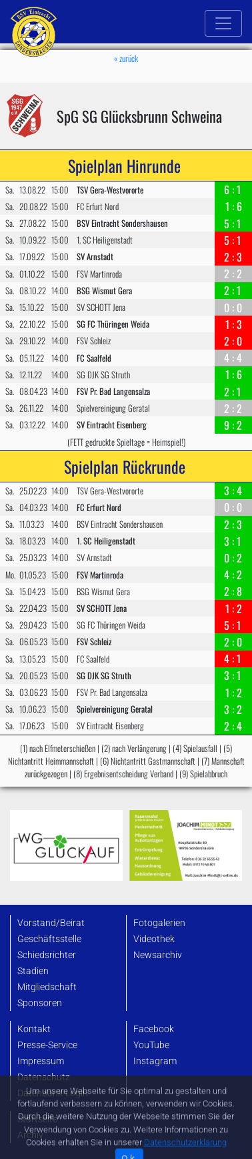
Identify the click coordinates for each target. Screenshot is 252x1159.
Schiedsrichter (46, 955)
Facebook (153, 1029)
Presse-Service (47, 1045)
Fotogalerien (159, 923)
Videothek (154, 939)
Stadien (33, 971)
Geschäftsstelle (49, 939)
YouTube (151, 1045)
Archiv (30, 1135)
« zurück (126, 58)
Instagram (155, 1061)
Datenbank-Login (52, 1093)
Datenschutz (43, 1077)
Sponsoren (39, 1003)
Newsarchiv (157, 955)
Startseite (37, 1119)
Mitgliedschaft (47, 987)
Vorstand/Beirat (51, 923)
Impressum (40, 1061)
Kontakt (34, 1029)
